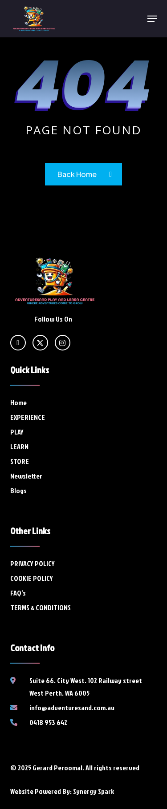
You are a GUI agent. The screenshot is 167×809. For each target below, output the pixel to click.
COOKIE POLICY (31, 578)
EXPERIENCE (27, 417)
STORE (19, 461)
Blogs (18, 490)
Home (18, 402)
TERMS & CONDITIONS (40, 607)
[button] (152, 18)
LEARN (19, 446)
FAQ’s (18, 593)
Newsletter (26, 476)
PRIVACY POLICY (32, 563)
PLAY (17, 432)
